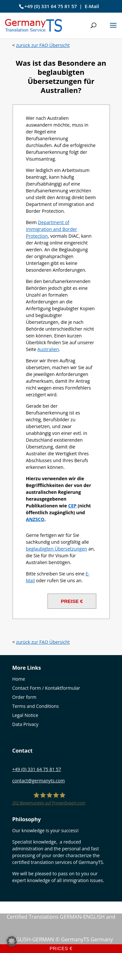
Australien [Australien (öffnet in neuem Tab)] (48, 349)
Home (18, 679)
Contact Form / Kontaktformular (46, 688)
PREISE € (72, 601)
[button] (113, 29)
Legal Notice (25, 715)
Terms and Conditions (35, 706)
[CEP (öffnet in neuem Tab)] (72, 506)
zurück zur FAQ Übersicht (43, 45)
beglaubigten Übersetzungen (56, 549)
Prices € (61, 948)
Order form (24, 697)
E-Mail (92, 6)
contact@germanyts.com (38, 780)
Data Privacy (25, 724)
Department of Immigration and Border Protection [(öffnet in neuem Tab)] (51, 229)
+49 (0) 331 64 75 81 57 (50, 6)
